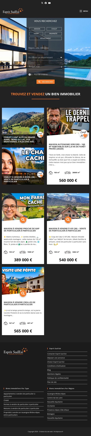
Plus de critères (41, 74)
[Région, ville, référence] (45, 48)
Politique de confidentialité (58, 378)
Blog (49, 370)
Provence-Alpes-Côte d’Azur (58, 410)
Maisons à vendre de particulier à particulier (21, 408)
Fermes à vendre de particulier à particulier (21, 404)
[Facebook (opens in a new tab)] (46, 3)
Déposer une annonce (56, 358)
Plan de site (52, 382)
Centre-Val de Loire (54, 398)
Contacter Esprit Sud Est (56, 354)
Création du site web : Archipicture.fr (51, 432)
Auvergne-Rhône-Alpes (56, 394)
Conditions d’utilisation (56, 366)
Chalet (6, 400)
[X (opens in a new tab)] (42, 3)
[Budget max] (45, 67)
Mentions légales (54, 374)
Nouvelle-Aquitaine (55, 402)
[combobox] (43, 58)
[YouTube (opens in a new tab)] (49, 3)
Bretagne (51, 414)
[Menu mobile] (84, 11)
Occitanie (51, 406)
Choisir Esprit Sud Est (55, 362)
